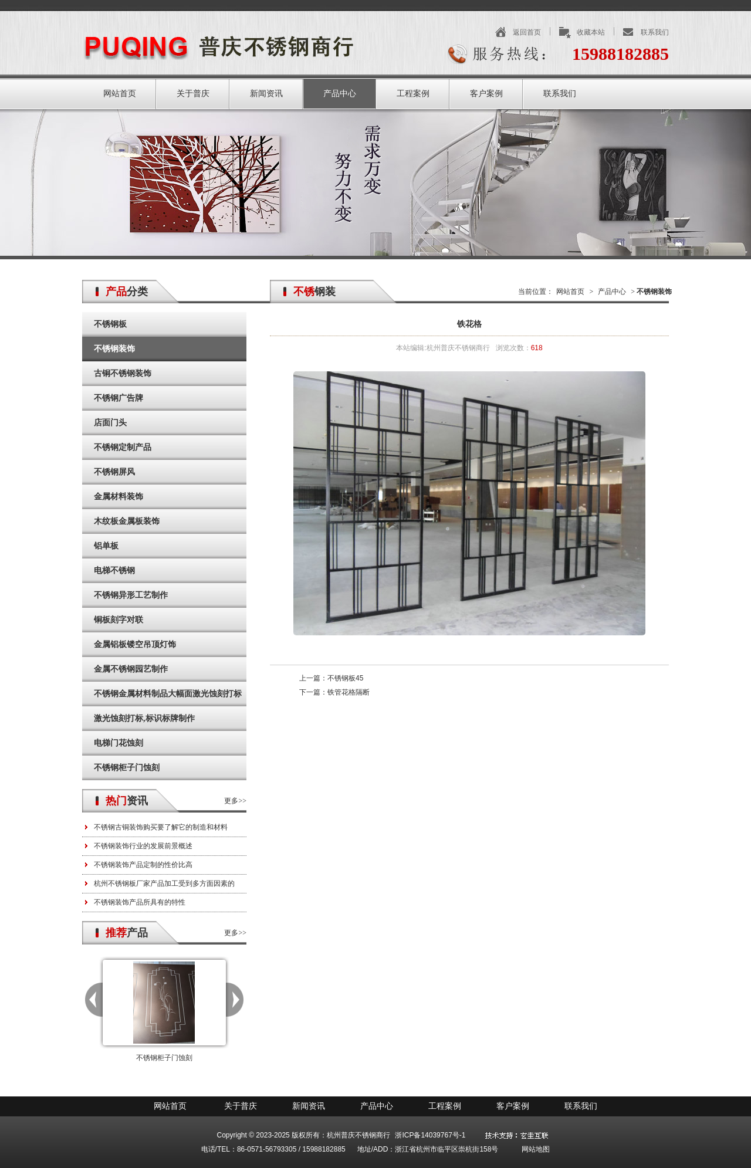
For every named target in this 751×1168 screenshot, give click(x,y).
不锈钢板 (110, 324)
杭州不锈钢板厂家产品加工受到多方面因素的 (164, 883)
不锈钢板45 (345, 678)
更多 (231, 801)
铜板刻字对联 (118, 619)
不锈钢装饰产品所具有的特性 (139, 902)
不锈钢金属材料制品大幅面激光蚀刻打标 (168, 693)
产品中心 (339, 93)
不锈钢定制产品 (122, 447)
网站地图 (536, 1149)
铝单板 (106, 545)
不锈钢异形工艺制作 (131, 595)
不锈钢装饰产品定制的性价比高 (143, 865)
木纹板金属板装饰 (127, 521)
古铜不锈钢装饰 (122, 373)
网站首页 (119, 93)
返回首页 (527, 32)
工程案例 (413, 93)
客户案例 (486, 93)
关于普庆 (193, 93)
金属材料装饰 (118, 496)
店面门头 (110, 422)
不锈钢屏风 (114, 472)
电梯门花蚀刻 (118, 743)
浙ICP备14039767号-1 (430, 1135)
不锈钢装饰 (114, 348)
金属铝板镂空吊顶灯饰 (135, 644)
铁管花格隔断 (348, 692)
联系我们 (655, 32)
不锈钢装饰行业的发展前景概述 (143, 846)
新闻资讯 (266, 93)
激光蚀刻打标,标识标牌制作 (144, 718)
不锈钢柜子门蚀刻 (127, 767)
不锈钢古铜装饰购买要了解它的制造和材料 (161, 827)
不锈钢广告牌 (118, 398)
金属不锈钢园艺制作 (131, 669)
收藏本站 (591, 32)
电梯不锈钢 (114, 570)
